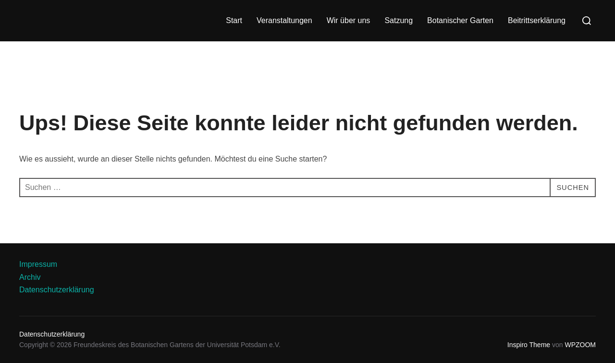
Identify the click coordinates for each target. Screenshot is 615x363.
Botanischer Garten (460, 20)
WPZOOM (580, 345)
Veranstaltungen (284, 20)
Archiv (29, 277)
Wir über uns (348, 20)
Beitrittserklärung (537, 20)
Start (234, 20)
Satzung (398, 20)
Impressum (38, 264)
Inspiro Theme (528, 345)
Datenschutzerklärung (56, 290)
